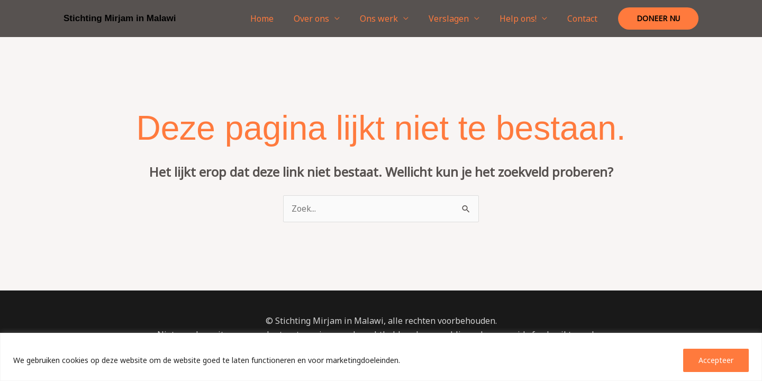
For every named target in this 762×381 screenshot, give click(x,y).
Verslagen (457, 18)
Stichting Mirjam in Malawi (120, 18)
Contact (584, 18)
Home (279, 18)
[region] (381, 357)
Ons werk (390, 18)
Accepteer (715, 360)
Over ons (325, 18)
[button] (658, 18)
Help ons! (522, 18)
